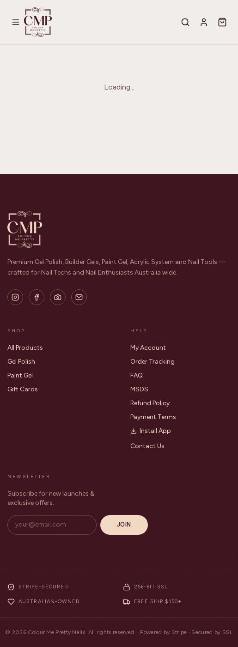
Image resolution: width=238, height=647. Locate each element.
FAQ (136, 375)
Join (124, 524)
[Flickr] (58, 297)
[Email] (79, 297)
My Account (148, 348)
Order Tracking (152, 361)
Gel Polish (21, 361)
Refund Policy (150, 403)
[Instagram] (15, 297)
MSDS (139, 389)
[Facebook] (36, 297)
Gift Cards (22, 389)
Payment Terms (153, 417)
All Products (25, 348)
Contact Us (147, 446)
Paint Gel (20, 375)
